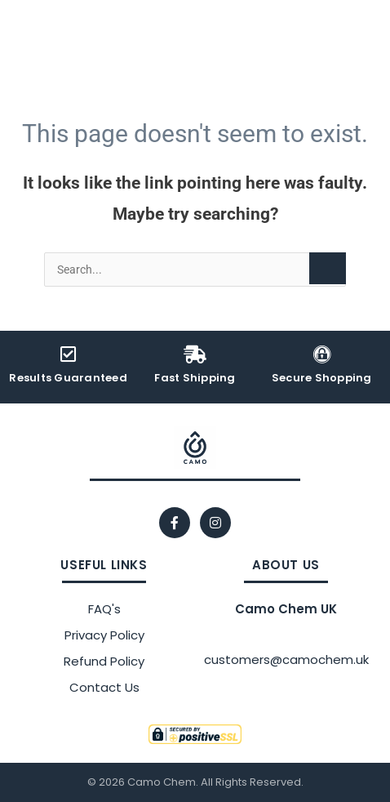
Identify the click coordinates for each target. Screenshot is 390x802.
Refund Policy (104, 661)
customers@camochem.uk (286, 659)
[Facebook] (174, 522)
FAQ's (104, 608)
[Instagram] (215, 522)
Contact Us (104, 687)
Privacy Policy (104, 635)
